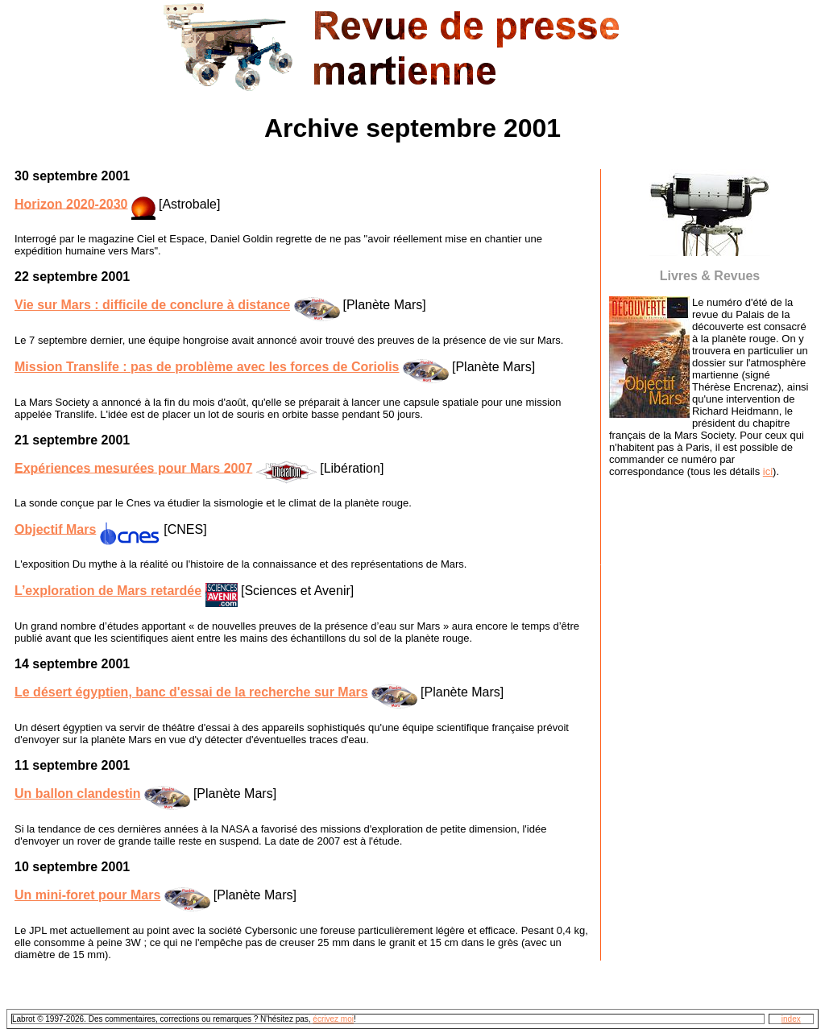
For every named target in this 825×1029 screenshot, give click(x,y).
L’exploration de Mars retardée (108, 590)
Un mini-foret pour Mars (87, 895)
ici (768, 471)
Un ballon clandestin (77, 793)
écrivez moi (333, 1019)
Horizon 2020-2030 (71, 203)
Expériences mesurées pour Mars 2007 (133, 467)
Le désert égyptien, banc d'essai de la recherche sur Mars (191, 692)
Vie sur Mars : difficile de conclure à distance (152, 305)
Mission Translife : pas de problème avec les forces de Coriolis (207, 367)
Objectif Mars (55, 528)
